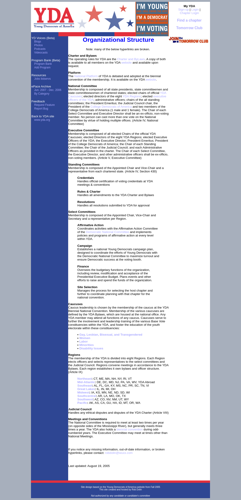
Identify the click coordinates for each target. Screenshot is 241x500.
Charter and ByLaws (131, 59)
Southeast (84, 385)
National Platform (86, 76)
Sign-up (183, 9)
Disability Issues (91, 348)
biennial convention (130, 429)
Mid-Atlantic (86, 382)
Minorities (86, 345)
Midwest (83, 392)
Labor (83, 341)
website (126, 62)
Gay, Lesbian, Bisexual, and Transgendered (110, 334)
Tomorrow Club (189, 28)
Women (84, 338)
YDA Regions (132, 96)
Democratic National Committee (107, 232)
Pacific (82, 402)
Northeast (84, 378)
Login (195, 9)
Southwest (85, 399)
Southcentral (86, 396)
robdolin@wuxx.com (119, 453)
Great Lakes (86, 389)
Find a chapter (189, 20)
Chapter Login (189, 13)
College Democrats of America (111, 106)
